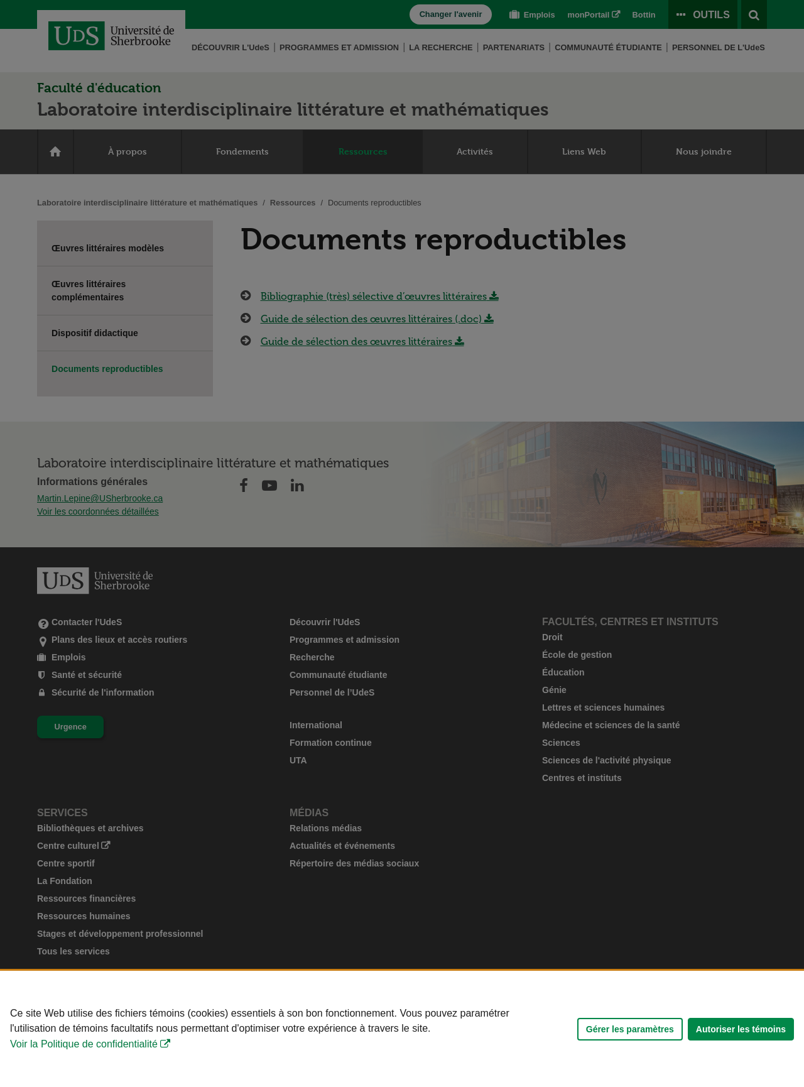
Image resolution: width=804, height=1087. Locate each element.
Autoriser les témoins (741, 1029)
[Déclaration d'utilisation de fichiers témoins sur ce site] (402, 1029)
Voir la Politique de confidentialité (84, 1044)
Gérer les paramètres (630, 1029)
